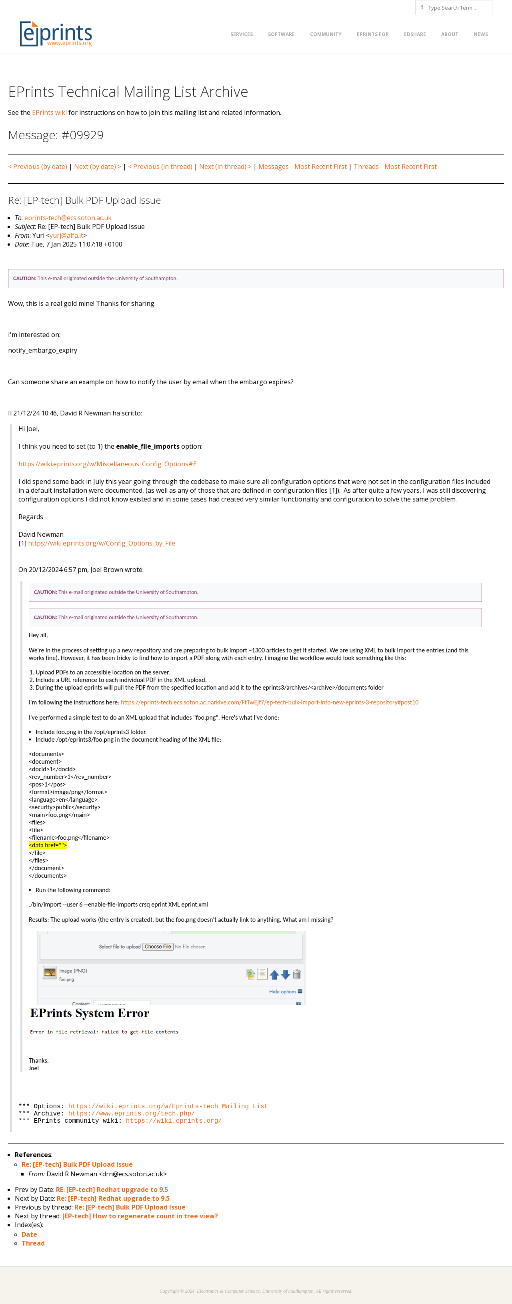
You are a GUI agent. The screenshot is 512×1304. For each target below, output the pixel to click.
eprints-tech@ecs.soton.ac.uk (68, 217)
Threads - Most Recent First (395, 166)
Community (326, 34)
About (449, 34)
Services (241, 34)
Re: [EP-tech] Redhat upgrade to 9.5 (113, 1198)
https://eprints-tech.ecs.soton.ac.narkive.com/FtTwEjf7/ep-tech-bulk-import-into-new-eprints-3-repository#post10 (269, 702)
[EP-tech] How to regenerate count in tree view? (140, 1216)
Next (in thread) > (225, 166)
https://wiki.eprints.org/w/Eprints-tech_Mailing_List (168, 1106)
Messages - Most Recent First (302, 166)
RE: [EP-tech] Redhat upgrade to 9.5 (112, 1189)
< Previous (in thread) (160, 166)
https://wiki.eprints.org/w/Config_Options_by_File (101, 543)
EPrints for (373, 34)
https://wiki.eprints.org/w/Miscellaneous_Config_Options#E (107, 463)
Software (281, 34)
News (481, 34)
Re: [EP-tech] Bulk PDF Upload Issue (77, 1164)
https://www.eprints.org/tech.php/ (131, 1113)
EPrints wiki (49, 112)
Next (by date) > (97, 166)
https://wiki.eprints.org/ (174, 1121)
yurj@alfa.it (66, 235)
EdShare (415, 34)
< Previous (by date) (37, 166)
